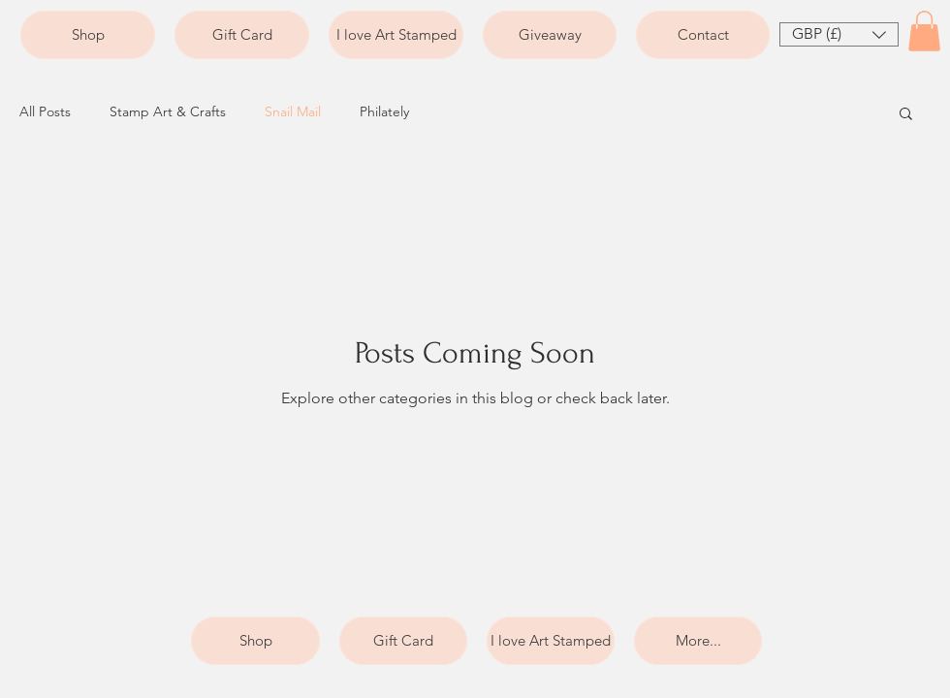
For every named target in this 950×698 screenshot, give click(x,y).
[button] (839, 34)
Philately (384, 111)
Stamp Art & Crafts (168, 111)
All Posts (45, 111)
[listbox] (839, 34)
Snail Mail (293, 111)
